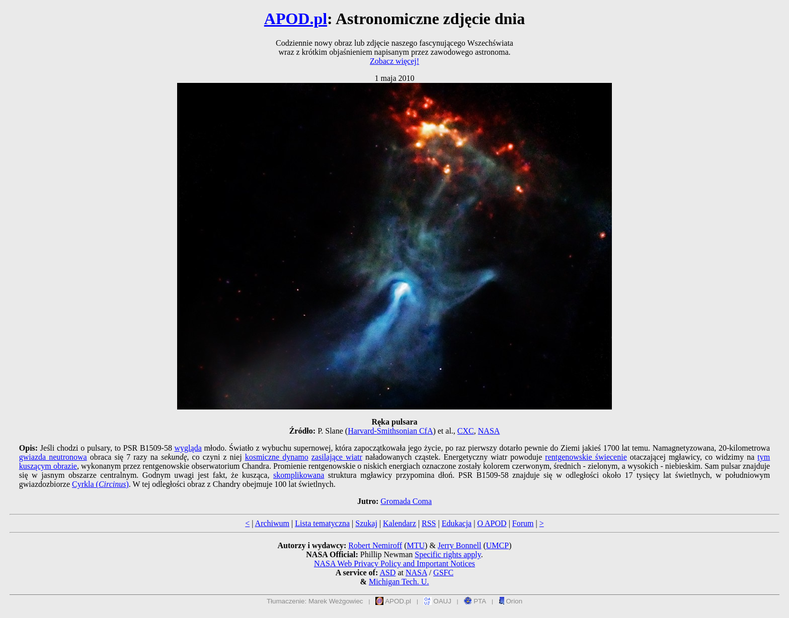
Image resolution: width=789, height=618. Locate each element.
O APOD (491, 523)
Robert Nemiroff (375, 545)
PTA (475, 601)
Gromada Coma (406, 501)
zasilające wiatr (336, 457)
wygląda (188, 448)
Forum (523, 523)
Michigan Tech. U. (399, 581)
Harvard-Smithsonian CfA (390, 431)
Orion (510, 601)
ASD (387, 572)
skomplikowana (298, 475)
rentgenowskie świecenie (585, 457)
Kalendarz (399, 523)
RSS (429, 523)
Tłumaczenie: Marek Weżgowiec (315, 601)
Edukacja (457, 523)
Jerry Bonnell (460, 545)
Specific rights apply (448, 554)
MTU (416, 545)
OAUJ (437, 601)
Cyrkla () (100, 484)
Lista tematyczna (322, 523)
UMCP (497, 545)
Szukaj (366, 523)
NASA (489, 431)
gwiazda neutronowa (53, 457)
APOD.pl (295, 19)
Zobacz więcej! (394, 61)
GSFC (443, 572)
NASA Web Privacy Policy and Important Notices (394, 563)
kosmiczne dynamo (276, 457)
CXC (465, 431)
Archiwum (272, 523)
